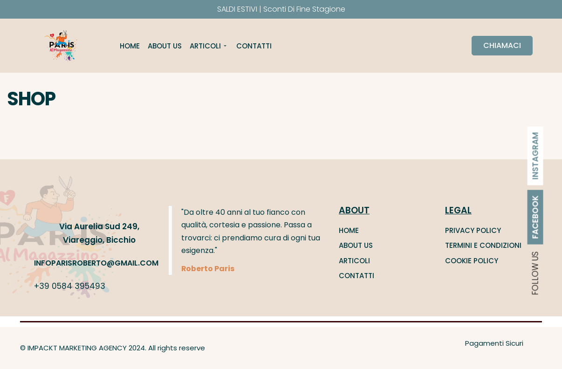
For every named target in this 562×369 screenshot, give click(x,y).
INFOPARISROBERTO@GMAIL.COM (96, 263)
